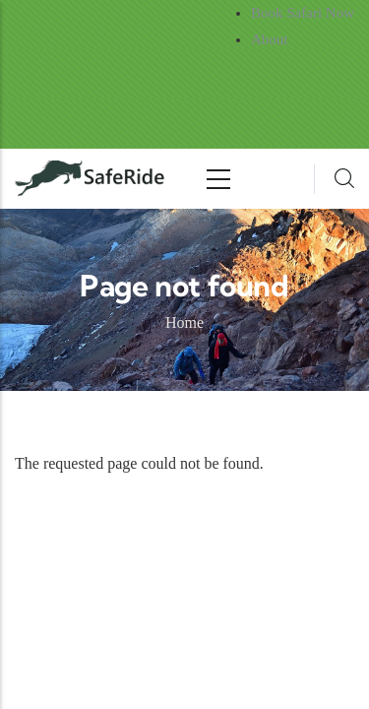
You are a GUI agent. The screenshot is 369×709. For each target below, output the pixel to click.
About (269, 39)
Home (184, 322)
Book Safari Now (302, 13)
